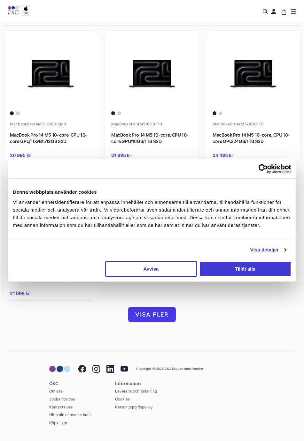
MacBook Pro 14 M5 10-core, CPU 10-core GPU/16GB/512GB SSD (48, 138)
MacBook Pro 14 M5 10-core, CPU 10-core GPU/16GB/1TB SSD (150, 138)
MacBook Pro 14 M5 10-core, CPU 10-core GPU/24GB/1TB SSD (251, 138)
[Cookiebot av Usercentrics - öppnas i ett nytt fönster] (263, 169)
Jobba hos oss (62, 399)
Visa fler (152, 314)
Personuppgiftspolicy (134, 407)
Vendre (197, 368)
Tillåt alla (245, 269)
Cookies (122, 399)
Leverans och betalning (136, 391)
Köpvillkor (58, 422)
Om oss (55, 391)
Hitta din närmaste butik (70, 414)
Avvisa (151, 269)
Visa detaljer (264, 249)
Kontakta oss (61, 407)
